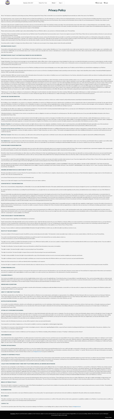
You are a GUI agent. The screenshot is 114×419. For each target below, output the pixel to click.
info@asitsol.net (37, 351)
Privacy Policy (108, 417)
